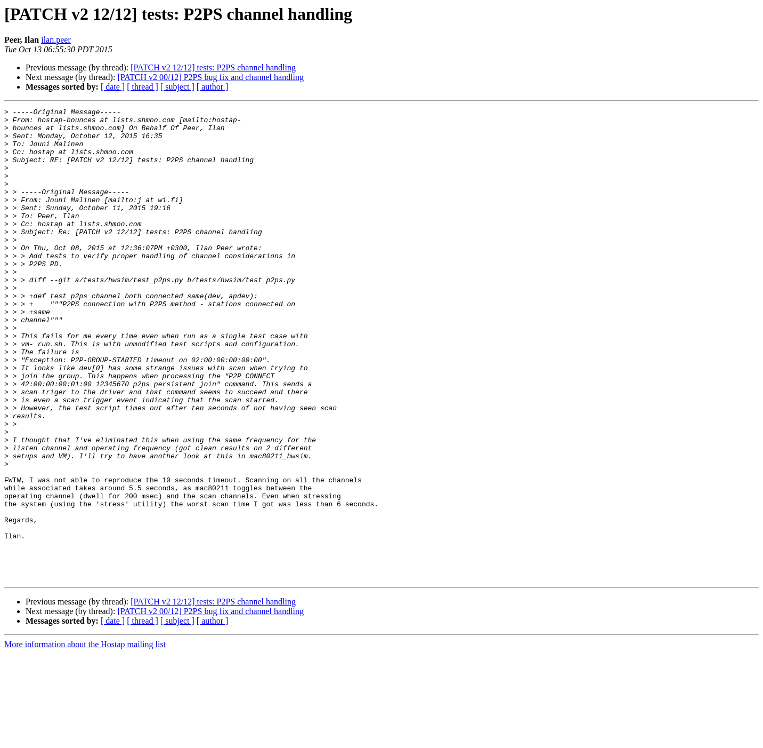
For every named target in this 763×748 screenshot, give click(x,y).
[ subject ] (177, 86)
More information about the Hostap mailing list (85, 738)
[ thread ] (142, 86)
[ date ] (113, 86)
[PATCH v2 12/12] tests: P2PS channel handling (213, 67)
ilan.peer (56, 39)
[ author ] (213, 86)
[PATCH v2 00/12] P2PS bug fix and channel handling (210, 77)
